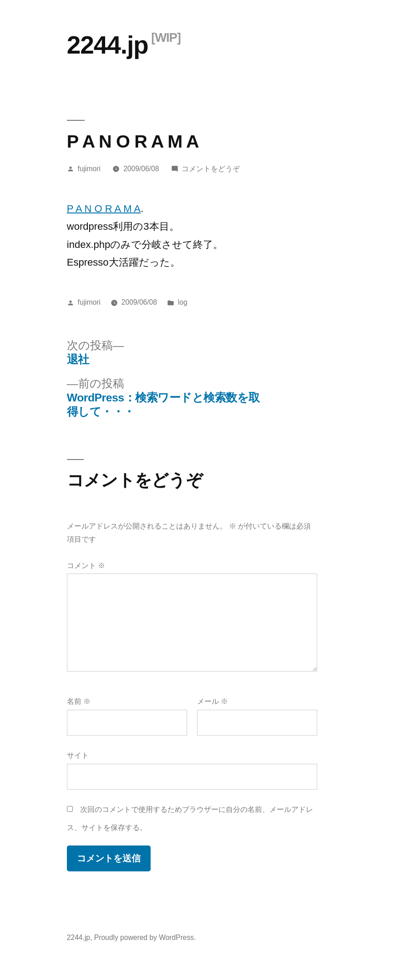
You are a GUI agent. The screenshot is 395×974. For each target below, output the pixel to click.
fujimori (89, 169)
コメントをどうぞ (211, 169)
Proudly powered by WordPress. (145, 937)
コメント (86, 565)
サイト (78, 755)
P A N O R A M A (104, 208)
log (182, 302)
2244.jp (107, 45)
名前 (79, 701)
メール (212, 701)
